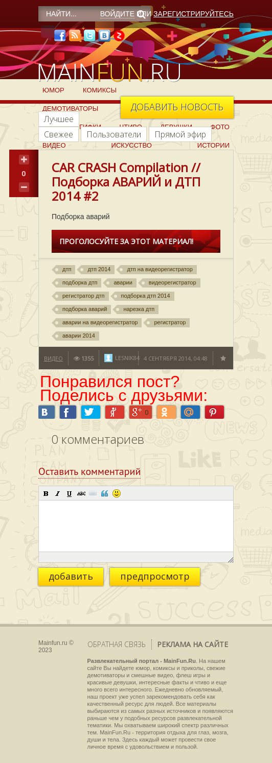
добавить (71, 576)
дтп (66, 269)
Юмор (53, 90)
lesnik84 (127, 358)
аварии (123, 282)
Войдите (117, 14)
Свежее (58, 134)
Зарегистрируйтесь (193, 14)
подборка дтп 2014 (145, 296)
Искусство (131, 145)
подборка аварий (84, 309)
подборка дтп (79, 282)
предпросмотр (155, 576)
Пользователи (113, 134)
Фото (220, 127)
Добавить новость (177, 107)
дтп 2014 (98, 269)
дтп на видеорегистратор (159, 269)
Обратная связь (116, 644)
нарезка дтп (138, 309)
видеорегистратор (172, 282)
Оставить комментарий (89, 471)
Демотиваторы (70, 108)
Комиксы (100, 90)
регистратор (170, 322)
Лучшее (59, 119)
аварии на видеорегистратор (100, 322)
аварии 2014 (78, 335)
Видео (54, 145)
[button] (46, 493)
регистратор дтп (83, 296)
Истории (213, 145)
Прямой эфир (180, 134)
